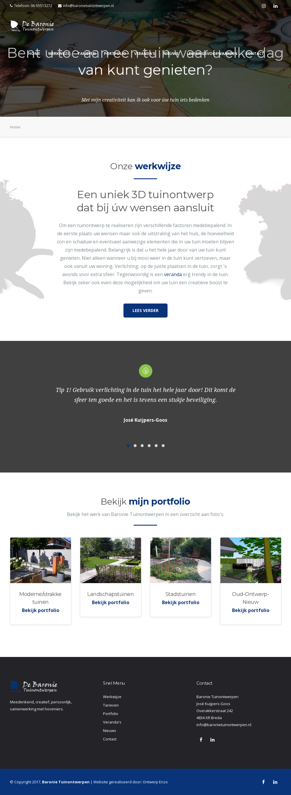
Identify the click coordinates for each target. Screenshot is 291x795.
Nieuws (171, 53)
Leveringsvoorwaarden (212, 53)
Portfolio (115, 53)
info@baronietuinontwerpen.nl (86, 5)
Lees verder (145, 310)
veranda (173, 274)
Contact (254, 53)
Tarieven (87, 53)
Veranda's (144, 53)
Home (34, 53)
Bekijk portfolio (40, 610)
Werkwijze (58, 53)
